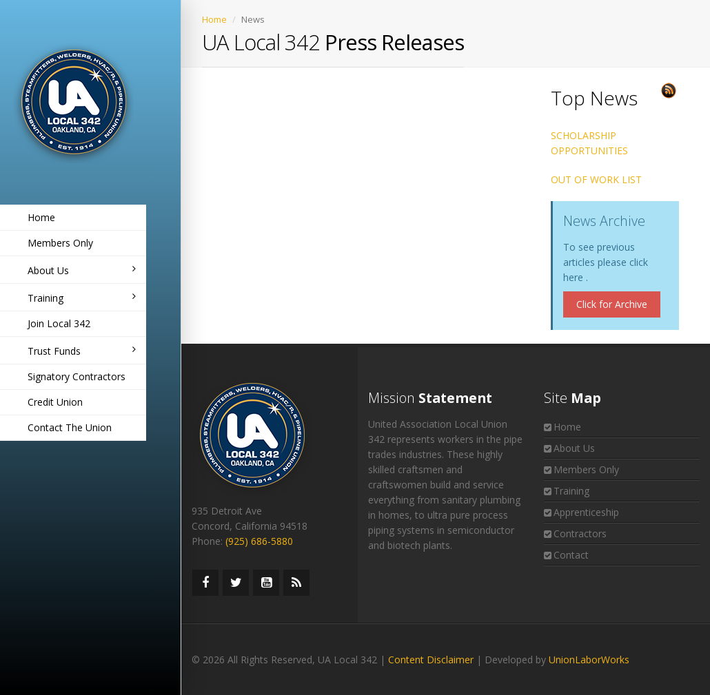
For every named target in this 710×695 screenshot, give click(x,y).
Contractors (580, 533)
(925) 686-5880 (259, 541)
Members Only (60, 242)
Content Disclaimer (431, 659)
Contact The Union (70, 427)
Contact (571, 554)
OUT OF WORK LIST (596, 179)
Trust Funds (82, 350)
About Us (82, 270)
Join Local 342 (59, 323)
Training (82, 297)
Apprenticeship (586, 512)
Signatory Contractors (76, 376)
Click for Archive (611, 304)
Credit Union (55, 401)
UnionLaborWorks (589, 659)
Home (41, 217)
